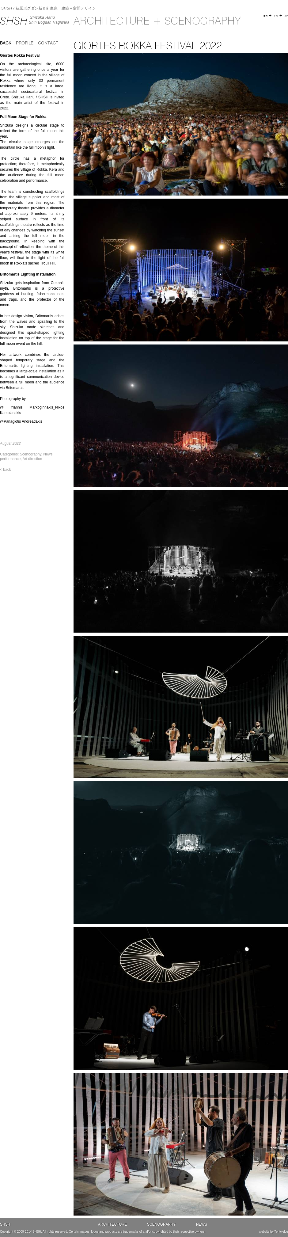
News (47, 454)
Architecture (112, 1224)
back (5, 43)
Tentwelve (281, 1231)
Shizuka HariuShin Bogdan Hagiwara (49, 20)
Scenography (30, 454)
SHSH (14, 20)
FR (276, 15)
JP (286, 15)
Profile (24, 43)
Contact (48, 43)
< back (5, 469)
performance (10, 459)
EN (265, 15)
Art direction (32, 459)
